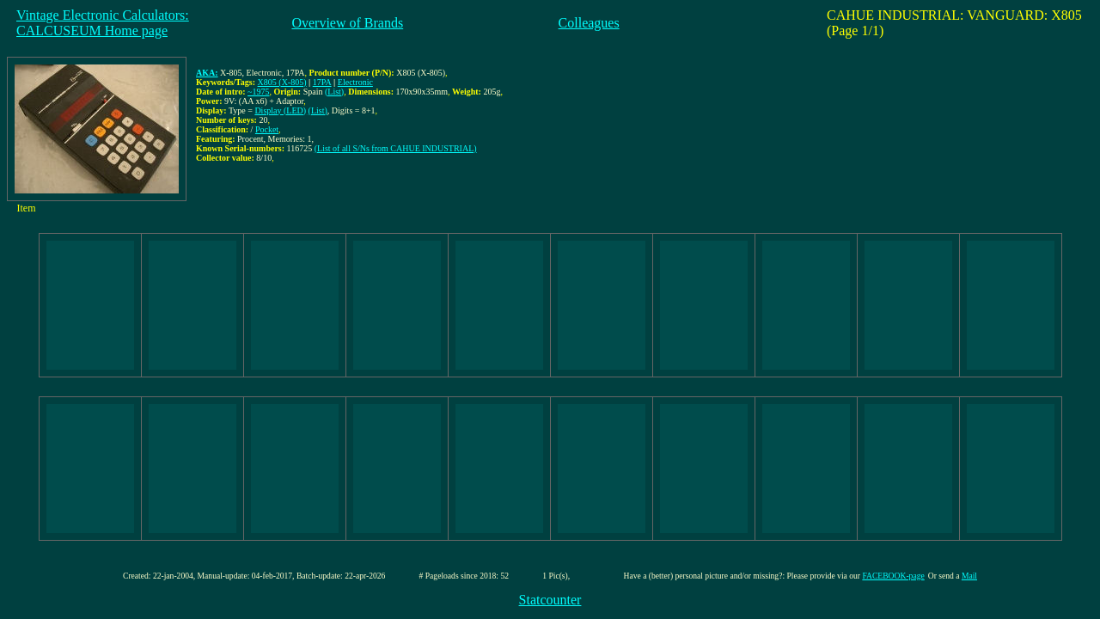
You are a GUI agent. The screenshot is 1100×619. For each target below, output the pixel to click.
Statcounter (550, 599)
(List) (334, 91)
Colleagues (589, 22)
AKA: (207, 72)
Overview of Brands (347, 22)
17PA (322, 82)
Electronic (355, 82)
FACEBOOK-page (893, 575)
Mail (969, 575)
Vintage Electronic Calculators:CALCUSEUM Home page (102, 23)
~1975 (258, 91)
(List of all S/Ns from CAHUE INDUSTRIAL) (396, 148)
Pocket (266, 129)
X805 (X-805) (282, 82)
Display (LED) (280, 110)
